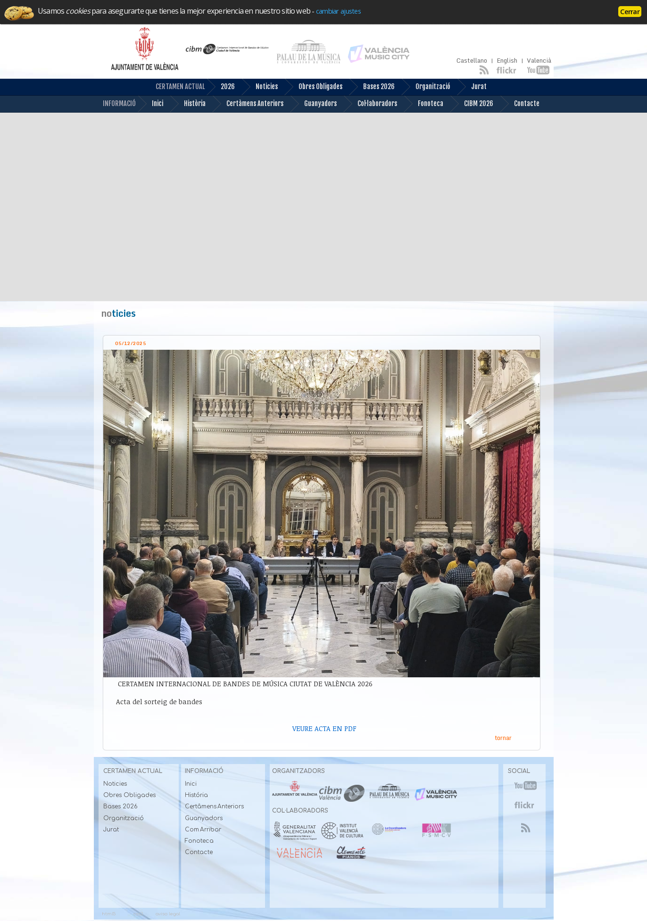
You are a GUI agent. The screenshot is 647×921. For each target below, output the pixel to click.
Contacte (519, 104)
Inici (150, 104)
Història (187, 104)
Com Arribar (203, 829)
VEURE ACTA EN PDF (324, 728)
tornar (503, 737)
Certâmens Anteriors (214, 806)
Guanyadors (313, 104)
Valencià (539, 61)
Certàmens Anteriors (247, 104)
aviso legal (168, 913)
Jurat (471, 87)
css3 (138, 913)
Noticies (259, 87)
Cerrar (629, 11)
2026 (220, 87)
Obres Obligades (313, 87)
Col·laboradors (370, 104)
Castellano (471, 61)
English (507, 61)
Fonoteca (423, 104)
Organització (425, 87)
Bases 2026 (371, 87)
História (196, 795)
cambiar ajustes (338, 11)
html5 (109, 913)
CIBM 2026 (471, 104)
